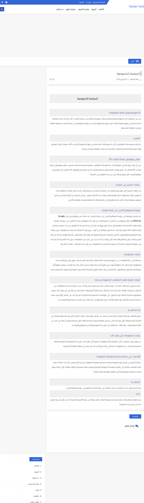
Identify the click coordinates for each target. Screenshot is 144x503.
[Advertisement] (72, 35)
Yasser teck (136, 6)
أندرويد (93, 9)
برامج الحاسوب (83, 9)
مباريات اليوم (71, 9)
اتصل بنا (88, 2)
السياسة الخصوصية (99, 2)
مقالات (36, 121)
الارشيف (81, 2)
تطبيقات (36, 109)
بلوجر (37, 103)
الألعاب (101, 9)
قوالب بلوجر (34, 115)
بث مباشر (60, 9)
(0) (52, 79)
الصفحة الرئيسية (133, 465)
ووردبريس (35, 127)
